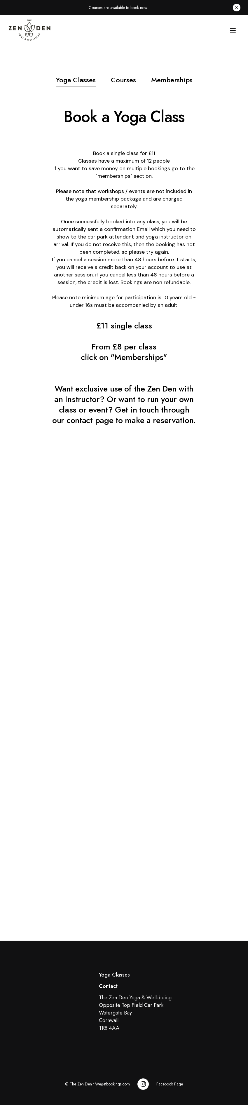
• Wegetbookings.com (111, 1084)
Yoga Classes (114, 975)
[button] (232, 30)
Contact (108, 986)
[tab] (76, 81)
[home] (114, 30)
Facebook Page (169, 1084)
